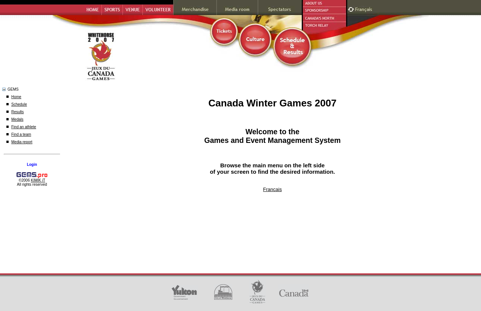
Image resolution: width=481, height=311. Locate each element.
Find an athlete (23, 127)
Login (32, 164)
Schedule (19, 104)
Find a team (21, 134)
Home (16, 97)
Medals (17, 119)
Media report (21, 142)
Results (17, 112)
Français (364, 8)
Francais (272, 189)
